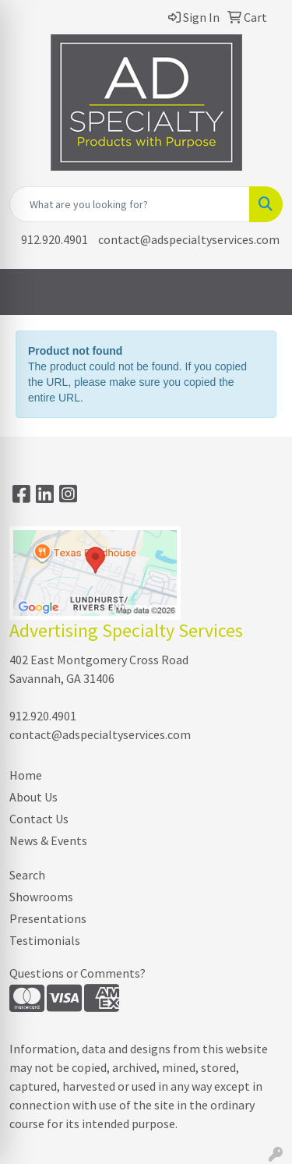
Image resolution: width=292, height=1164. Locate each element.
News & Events (48, 840)
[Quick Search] (129, 204)
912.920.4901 (54, 239)
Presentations (47, 918)
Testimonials (44, 940)
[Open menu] (260, 292)
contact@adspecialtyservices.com (189, 239)
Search (27, 875)
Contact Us (39, 818)
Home (25, 775)
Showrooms (41, 896)
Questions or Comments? (77, 973)
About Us (33, 797)
